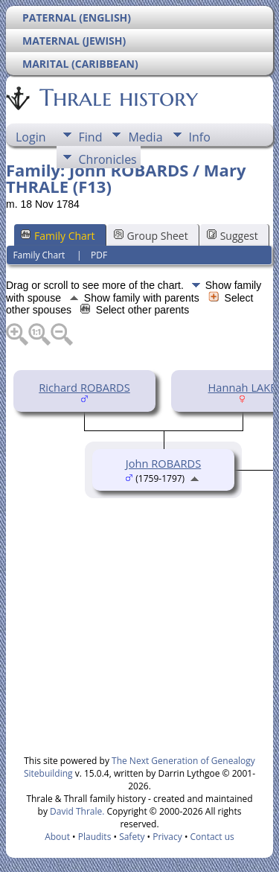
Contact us (212, 836)
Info (200, 137)
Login (31, 137)
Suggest (232, 236)
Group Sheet (151, 236)
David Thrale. (76, 811)
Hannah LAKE (242, 387)
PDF (99, 255)
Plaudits (95, 836)
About (57, 836)
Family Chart (58, 236)
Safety (131, 836)
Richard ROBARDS (84, 387)
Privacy (167, 836)
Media (145, 137)
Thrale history (117, 97)
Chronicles (108, 159)
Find (91, 137)
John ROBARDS (163, 463)
